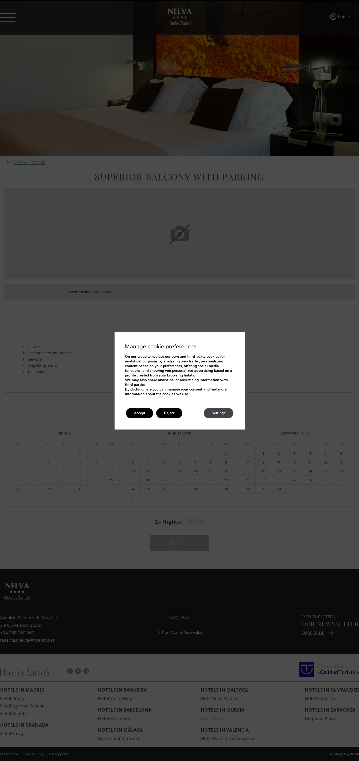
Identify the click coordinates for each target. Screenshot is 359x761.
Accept (139, 413)
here (148, 389)
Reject (169, 413)
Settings (218, 413)
